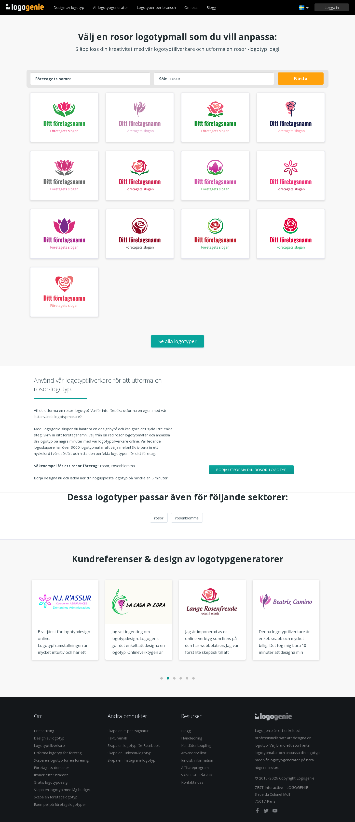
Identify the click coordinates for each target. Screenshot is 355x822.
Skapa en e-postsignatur (128, 730)
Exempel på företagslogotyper (60, 804)
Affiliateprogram (195, 767)
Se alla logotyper (177, 341)
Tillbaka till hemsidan (25, 7)
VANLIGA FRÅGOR (196, 774)
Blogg (211, 7)
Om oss (191, 7)
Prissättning (44, 730)
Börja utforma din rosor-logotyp (251, 469)
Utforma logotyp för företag (58, 752)
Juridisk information (197, 760)
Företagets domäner (51, 767)
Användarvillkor (193, 752)
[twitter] (267, 811)
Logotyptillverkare (49, 745)
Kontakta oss (192, 782)
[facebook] (258, 811)
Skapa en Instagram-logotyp (131, 760)
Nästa (300, 79)
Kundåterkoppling (196, 745)
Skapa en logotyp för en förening (61, 760)
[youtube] (275, 811)
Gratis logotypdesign (51, 782)
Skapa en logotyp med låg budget (62, 789)
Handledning (191, 738)
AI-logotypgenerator (110, 7)
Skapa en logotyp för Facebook (134, 745)
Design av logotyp (69, 7)
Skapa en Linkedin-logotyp (129, 752)
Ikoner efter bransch (51, 774)
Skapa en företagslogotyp (56, 796)
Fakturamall (117, 738)
